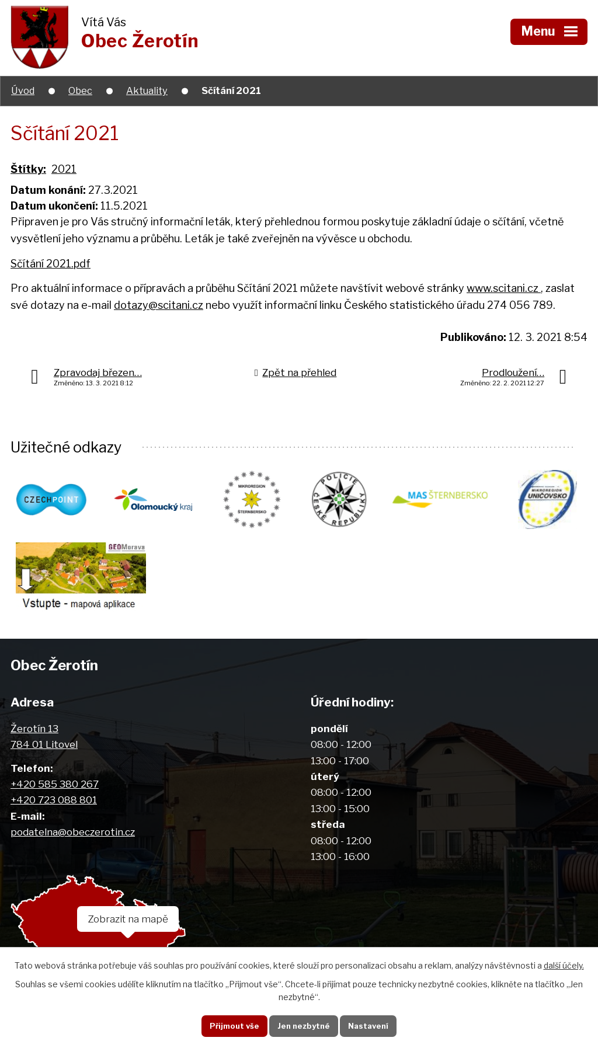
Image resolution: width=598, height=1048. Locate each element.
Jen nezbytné (303, 1024)
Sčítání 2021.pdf (51, 263)
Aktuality (147, 90)
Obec (80, 90)
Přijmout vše (228, 1024)
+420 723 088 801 (54, 805)
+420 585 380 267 (55, 790)
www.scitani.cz (504, 288)
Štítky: (28, 169)
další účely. (564, 964)
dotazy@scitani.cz (158, 305)
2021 (64, 169)
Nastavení (373, 1024)
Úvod (22, 90)
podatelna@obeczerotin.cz (73, 837)
